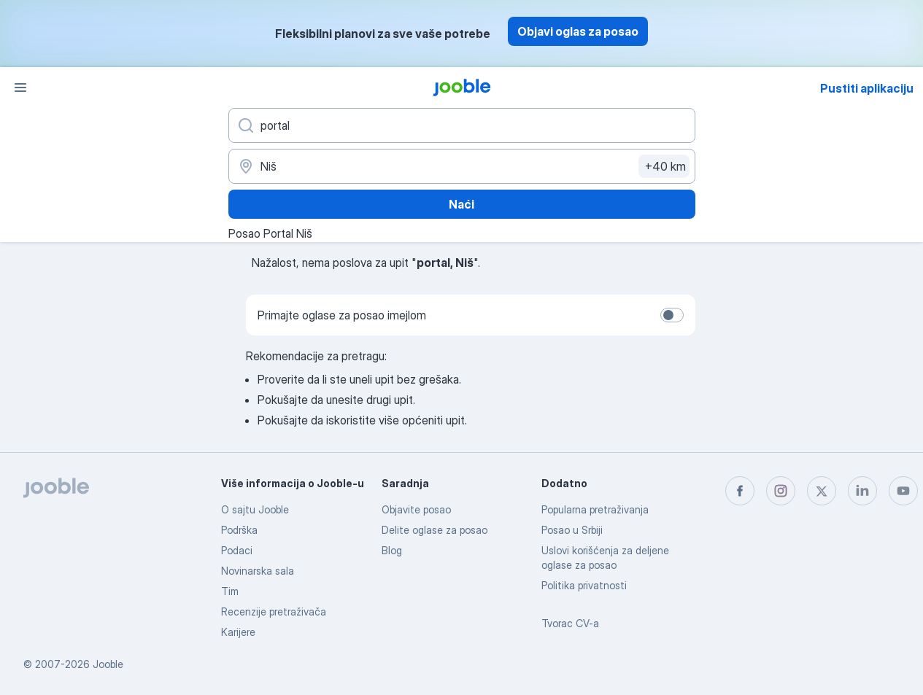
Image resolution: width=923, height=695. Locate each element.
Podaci (236, 550)
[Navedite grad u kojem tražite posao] (461, 166)
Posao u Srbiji (572, 530)
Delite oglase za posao (434, 530)
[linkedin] (862, 490)
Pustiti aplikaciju (867, 88)
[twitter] (821, 490)
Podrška (239, 530)
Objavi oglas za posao (577, 31)
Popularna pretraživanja (595, 509)
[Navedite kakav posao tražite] (461, 125)
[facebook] (739, 490)
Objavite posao (416, 509)
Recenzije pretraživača (273, 611)
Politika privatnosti (584, 585)
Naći (461, 204)
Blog (392, 550)
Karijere (238, 632)
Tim (230, 591)
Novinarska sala (257, 570)
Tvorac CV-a (570, 623)
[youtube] (903, 490)
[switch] (672, 315)
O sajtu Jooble (255, 509)
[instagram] (780, 490)
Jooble (108, 664)
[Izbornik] (20, 87)
